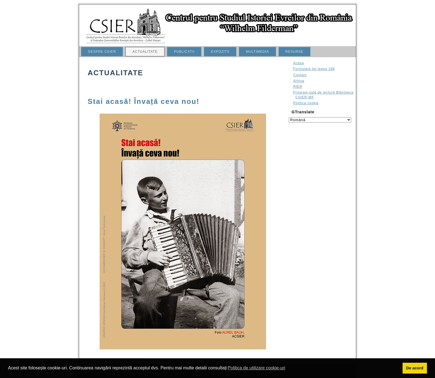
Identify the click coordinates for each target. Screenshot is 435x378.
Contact (300, 75)
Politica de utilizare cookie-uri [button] (256, 368)
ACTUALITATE (145, 52)
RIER (297, 87)
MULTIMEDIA (257, 52)
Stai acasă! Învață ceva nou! (143, 101)
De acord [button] (414, 368)
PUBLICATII (184, 52)
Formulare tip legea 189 (314, 69)
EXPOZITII (220, 52)
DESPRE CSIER (102, 52)
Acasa (298, 63)
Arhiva (298, 81)
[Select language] (320, 119)
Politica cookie (306, 103)
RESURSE (294, 52)
